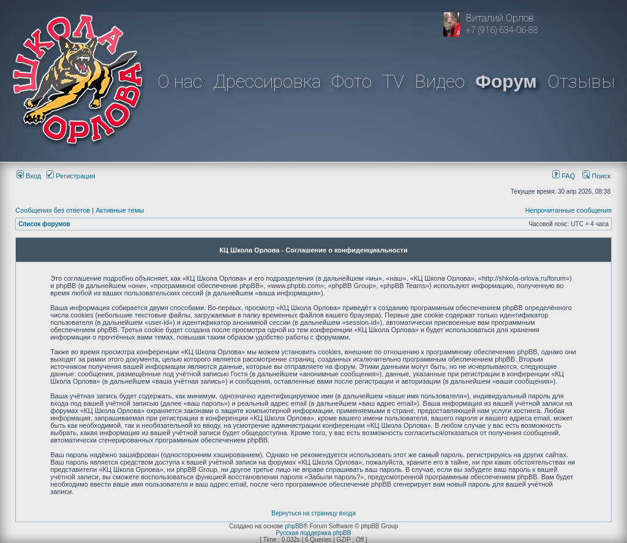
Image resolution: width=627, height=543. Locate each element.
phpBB (294, 526)
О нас (179, 81)
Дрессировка (267, 81)
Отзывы (581, 81)
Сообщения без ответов (52, 210)
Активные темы (120, 210)
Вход (29, 176)
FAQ (563, 176)
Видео (440, 81)
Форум (505, 81)
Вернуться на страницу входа (313, 513)
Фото (351, 81)
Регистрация (71, 176)
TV (393, 81)
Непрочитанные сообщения (568, 210)
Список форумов (44, 224)
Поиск (596, 176)
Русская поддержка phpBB (313, 533)
